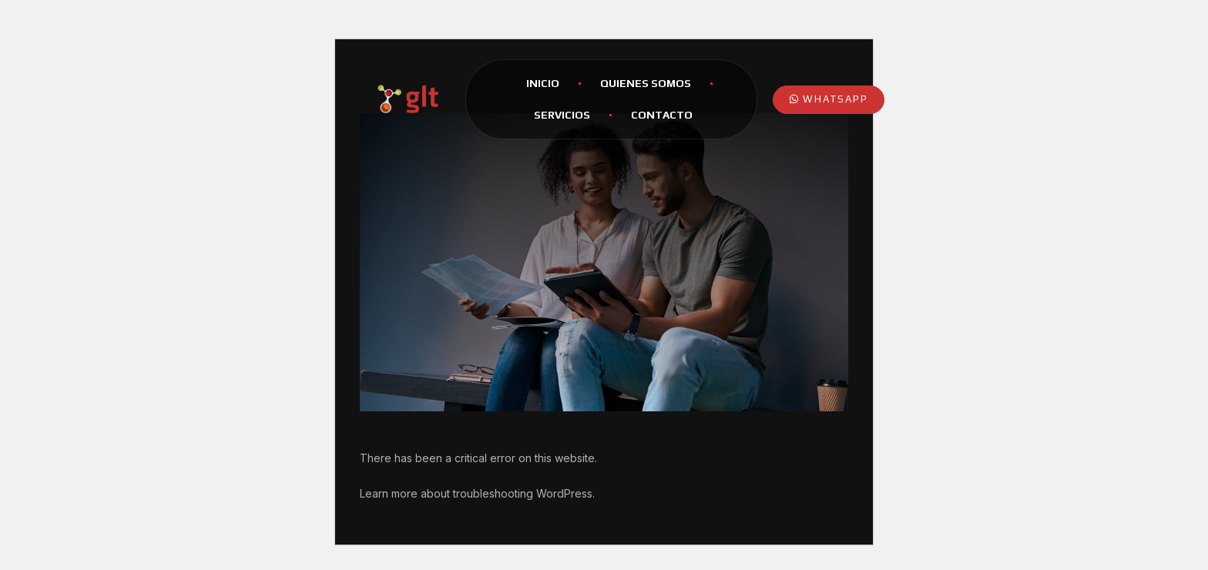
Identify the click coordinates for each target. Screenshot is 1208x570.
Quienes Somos (645, 83)
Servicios (562, 115)
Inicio (542, 83)
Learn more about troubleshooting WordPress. (477, 493)
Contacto (662, 115)
